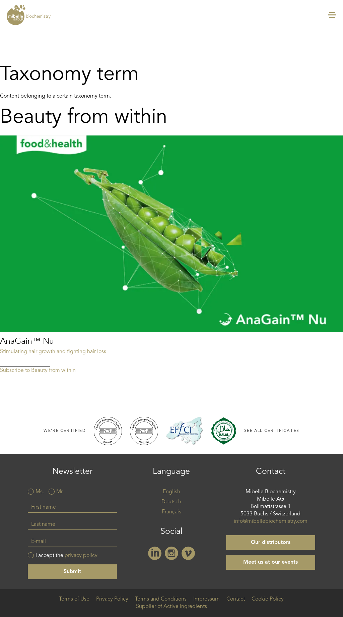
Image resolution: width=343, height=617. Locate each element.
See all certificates (271, 431)
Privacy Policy (112, 599)
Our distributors (270, 542)
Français (171, 512)
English (171, 492)
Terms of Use (74, 599)
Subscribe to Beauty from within (38, 370)
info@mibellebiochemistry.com (270, 521)
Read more (171, 251)
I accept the (66, 555)
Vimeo (188, 553)
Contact (235, 599)
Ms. (40, 492)
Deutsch (171, 502)
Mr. (60, 492)
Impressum (206, 599)
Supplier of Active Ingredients (171, 606)
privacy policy (81, 555)
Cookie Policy (268, 599)
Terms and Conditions (161, 599)
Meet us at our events (270, 562)
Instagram (171, 553)
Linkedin (154, 553)
